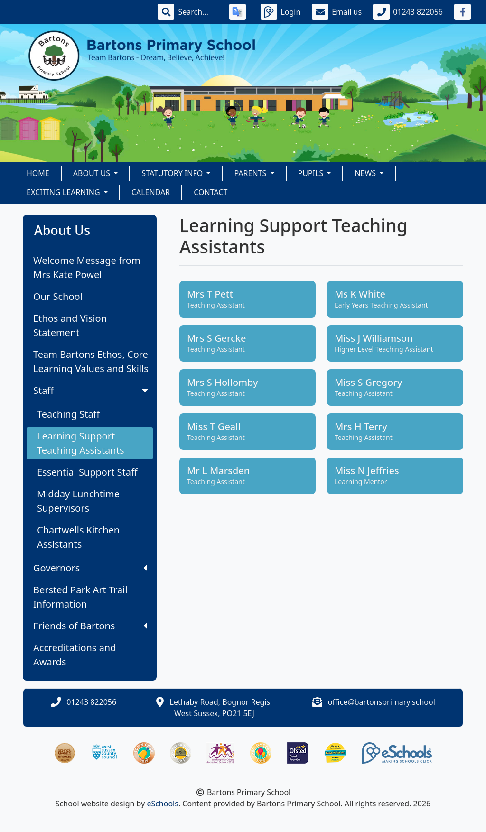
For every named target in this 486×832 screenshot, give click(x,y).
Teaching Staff (68, 414)
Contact (210, 192)
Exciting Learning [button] (64, 192)
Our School (58, 296)
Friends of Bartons (90, 625)
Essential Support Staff (87, 472)
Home (38, 173)
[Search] (198, 12)
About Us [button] (92, 173)
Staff (91, 390)
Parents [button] (251, 173)
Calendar (150, 192)
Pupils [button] (312, 173)
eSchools (162, 803)
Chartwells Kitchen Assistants (78, 537)
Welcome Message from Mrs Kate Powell (86, 267)
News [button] (366, 173)
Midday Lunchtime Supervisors (78, 500)
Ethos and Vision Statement (70, 325)
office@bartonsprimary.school (381, 702)
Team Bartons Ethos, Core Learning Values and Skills (91, 361)
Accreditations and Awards (74, 654)
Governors (90, 567)
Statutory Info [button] (173, 173)
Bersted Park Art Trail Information (80, 596)
